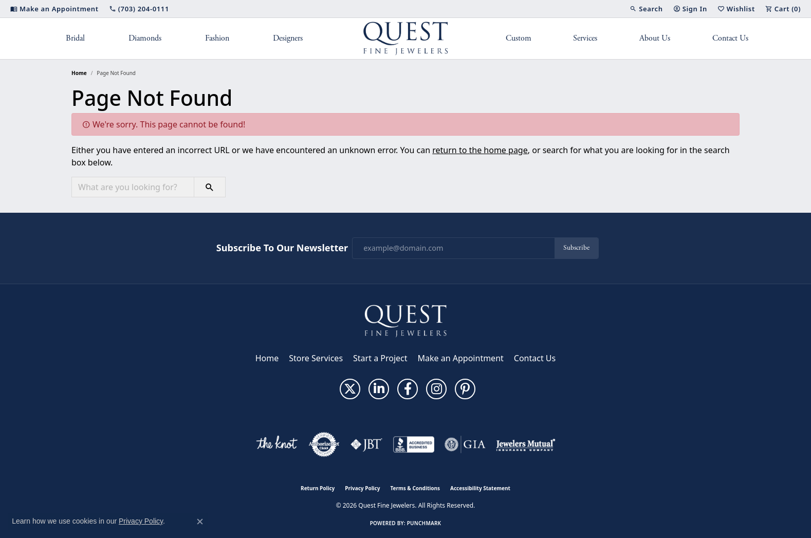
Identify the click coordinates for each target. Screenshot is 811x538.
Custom (518, 38)
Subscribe (576, 248)
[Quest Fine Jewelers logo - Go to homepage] (405, 38)
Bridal (75, 38)
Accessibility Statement (480, 488)
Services (585, 38)
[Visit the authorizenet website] (324, 444)
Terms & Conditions (415, 488)
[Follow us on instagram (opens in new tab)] (436, 389)
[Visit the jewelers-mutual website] (525, 444)
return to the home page (480, 150)
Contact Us (730, 38)
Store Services (316, 358)
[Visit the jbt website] (366, 444)
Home (79, 73)
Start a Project (380, 358)
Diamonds (144, 38)
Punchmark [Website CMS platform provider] (424, 523)
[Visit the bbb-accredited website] (413, 444)
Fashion (217, 38)
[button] (646, 8)
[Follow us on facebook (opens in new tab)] (407, 389)
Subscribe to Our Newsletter (282, 248)
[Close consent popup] (200, 521)
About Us (654, 38)
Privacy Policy (362, 488)
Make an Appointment (461, 358)
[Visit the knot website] (276, 444)
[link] (54, 8)
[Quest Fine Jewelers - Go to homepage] (405, 320)
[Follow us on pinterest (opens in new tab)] (465, 389)
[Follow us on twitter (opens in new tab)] (350, 389)
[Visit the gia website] (465, 444)
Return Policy (318, 488)
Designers (288, 38)
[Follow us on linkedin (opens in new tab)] (378, 389)
